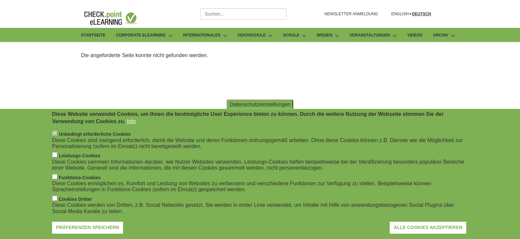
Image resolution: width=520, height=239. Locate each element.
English (400, 14)
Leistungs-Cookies (79, 160)
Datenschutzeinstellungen (259, 109)
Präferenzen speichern (87, 232)
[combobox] (243, 14)
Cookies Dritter (75, 203)
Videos (414, 35)
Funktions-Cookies (79, 182)
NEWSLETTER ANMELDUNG (351, 14)
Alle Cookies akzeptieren (428, 232)
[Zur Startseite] (115, 18)
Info (131, 126)
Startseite (93, 35)
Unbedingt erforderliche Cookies (95, 139)
